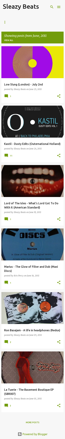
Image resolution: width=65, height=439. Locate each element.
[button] (59, 96)
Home (6, 22)
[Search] (52, 7)
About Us (22, 22)
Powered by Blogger (32, 434)
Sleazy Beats (21, 6)
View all (8, 40)
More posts (32, 422)
